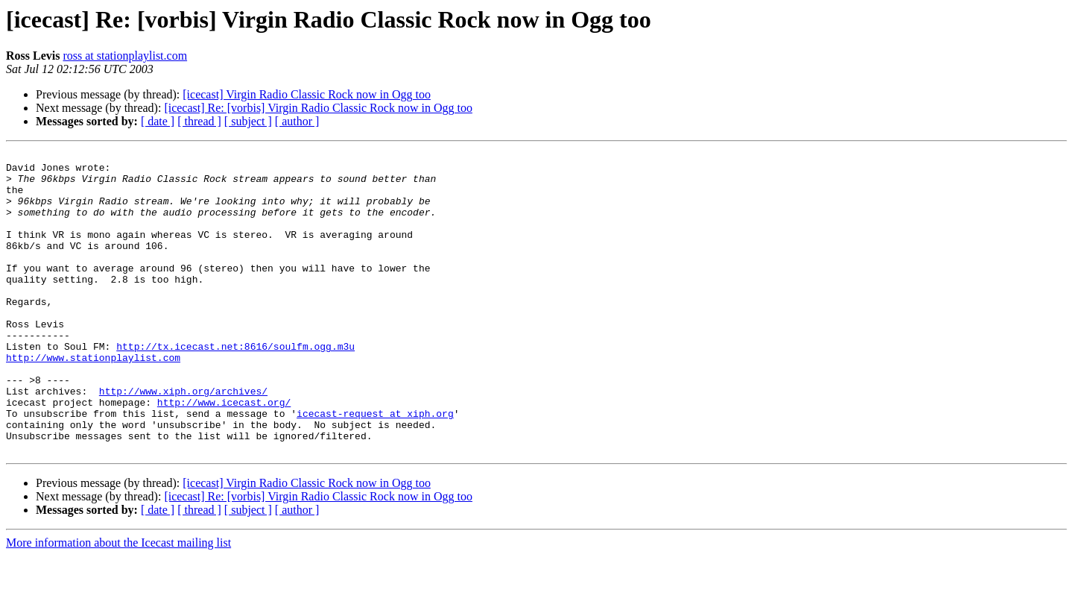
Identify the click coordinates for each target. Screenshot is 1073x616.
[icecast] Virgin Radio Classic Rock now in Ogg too (307, 94)
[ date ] (157, 121)
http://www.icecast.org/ (224, 453)
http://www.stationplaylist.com (93, 399)
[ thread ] (199, 121)
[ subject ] (248, 121)
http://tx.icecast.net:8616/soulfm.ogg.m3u (235, 386)
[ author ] (297, 121)
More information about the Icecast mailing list (118, 603)
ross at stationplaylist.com (125, 55)
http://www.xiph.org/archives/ (183, 440)
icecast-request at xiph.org (375, 467)
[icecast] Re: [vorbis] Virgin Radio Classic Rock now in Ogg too (318, 107)
